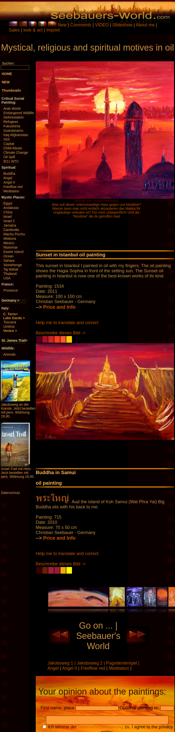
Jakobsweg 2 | (91, 663)
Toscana (9, 322)
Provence (10, 290)
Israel (7, 217)
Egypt (7, 203)
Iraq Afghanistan (15, 135)
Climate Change (15, 152)
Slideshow (122, 24)
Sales (14, 30)
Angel (7, 178)
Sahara (8, 260)
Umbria (8, 326)
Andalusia (11, 208)
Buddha (9, 173)
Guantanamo (13, 130)
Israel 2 (9, 221)
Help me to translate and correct (67, 322)
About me (145, 24)
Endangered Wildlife (18, 113)
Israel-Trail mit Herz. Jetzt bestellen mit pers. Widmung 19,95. (18, 473)
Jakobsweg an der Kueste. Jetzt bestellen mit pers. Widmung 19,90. (18, 410)
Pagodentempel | (123, 663)
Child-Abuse (12, 148)
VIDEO (102, 24)
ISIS (6, 139)
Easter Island (13, 252)
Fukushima (11, 126)
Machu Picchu (14, 234)
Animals (9, 354)
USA (7, 278)
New (62, 24)
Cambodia (11, 230)
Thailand (10, 274)
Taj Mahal (10, 269)
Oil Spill (9, 157)
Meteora (9, 238)
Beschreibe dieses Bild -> (61, 332)
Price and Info (59, 307)
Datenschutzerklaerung (100, 728)
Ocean (8, 256)
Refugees (10, 122)
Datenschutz (10, 493)
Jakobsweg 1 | (62, 663)
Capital (8, 144)
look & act (33, 30)
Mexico (8, 243)
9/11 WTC (11, 161)
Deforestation (13, 117)
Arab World (12, 108)
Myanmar (10, 247)
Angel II (9, 182)
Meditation (11, 191)
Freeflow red (13, 187)
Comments (81, 24)
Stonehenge (12, 265)
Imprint (53, 30)
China (7, 212)
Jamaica (9, 225)
